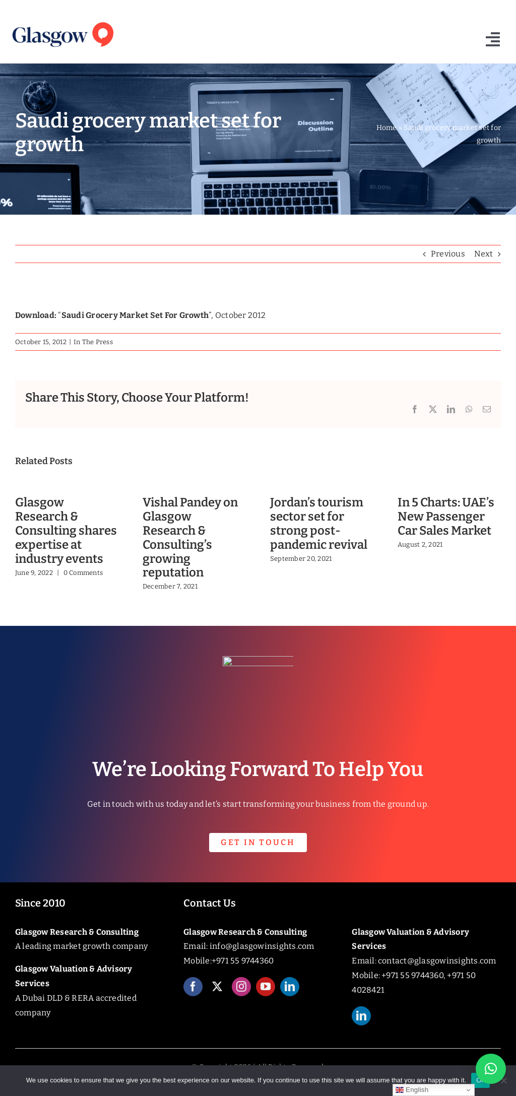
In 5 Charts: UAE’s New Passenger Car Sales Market (446, 516)
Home (386, 127)
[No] (503, 1080)
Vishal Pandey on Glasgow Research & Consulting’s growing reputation (190, 537)
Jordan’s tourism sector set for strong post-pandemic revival (318, 523)
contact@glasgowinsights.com (437, 960)
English (412, 1090)
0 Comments (83, 572)
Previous (448, 254)
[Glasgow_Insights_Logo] (62, 21)
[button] (491, 1069)
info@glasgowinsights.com (262, 946)
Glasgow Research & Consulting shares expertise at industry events (66, 530)
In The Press (93, 342)
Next (483, 254)
